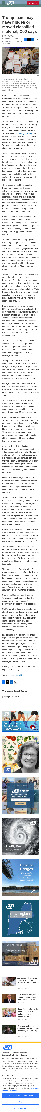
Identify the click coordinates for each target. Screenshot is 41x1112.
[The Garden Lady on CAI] (20, 754)
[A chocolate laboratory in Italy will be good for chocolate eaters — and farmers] (9, 981)
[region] (20, 1077)
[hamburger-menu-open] (3, 3)
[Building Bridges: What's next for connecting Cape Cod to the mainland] (20, 877)
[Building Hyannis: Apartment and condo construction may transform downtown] (20, 953)
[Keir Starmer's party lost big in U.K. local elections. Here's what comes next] (9, 998)
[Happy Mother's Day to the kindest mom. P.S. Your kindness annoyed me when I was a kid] (9, 1012)
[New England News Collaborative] (20, 918)
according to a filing (23, 133)
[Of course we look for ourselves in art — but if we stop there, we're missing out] (9, 1029)
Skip (20, 1102)
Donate (34, 3)
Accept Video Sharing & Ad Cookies (21, 1095)
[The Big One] (20, 836)
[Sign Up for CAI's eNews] (20, 795)
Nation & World (16, 675)
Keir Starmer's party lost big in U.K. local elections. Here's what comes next (27, 997)
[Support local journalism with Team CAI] (20, 721)
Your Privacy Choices (20, 1108)
